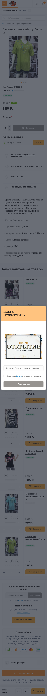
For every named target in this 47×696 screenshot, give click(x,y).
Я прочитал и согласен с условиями (24, 376)
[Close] (40, 311)
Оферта (19, 376)
